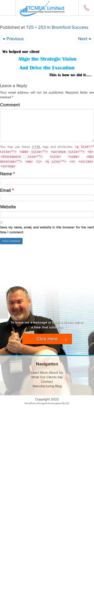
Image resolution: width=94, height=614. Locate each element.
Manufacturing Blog (47, 386)
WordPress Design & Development (43, 403)
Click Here (47, 339)
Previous (13, 39)
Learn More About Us (47, 372)
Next (84, 39)
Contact (47, 381)
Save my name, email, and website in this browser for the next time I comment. (47, 230)
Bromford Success (70, 27)
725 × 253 (36, 27)
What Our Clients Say (47, 377)
